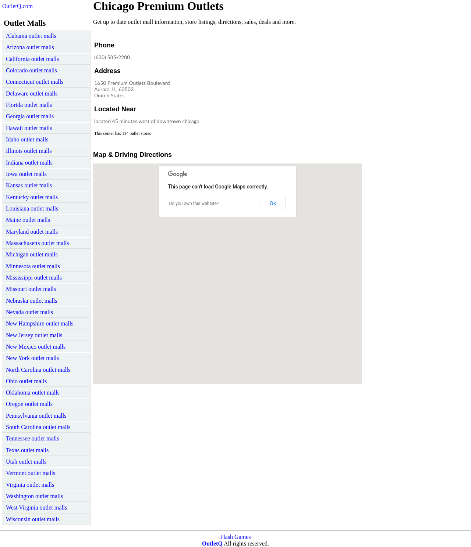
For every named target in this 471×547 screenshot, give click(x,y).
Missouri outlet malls (31, 289)
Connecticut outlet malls (34, 82)
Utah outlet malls (26, 461)
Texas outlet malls (27, 450)
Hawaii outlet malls (29, 128)
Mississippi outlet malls (34, 277)
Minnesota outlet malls (33, 266)
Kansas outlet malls (29, 185)
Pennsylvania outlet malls (36, 416)
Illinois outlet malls (29, 151)
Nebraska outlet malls (31, 301)
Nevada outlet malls (29, 312)
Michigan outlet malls (31, 254)
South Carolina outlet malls (38, 427)
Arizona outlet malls (30, 47)
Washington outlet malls (34, 496)
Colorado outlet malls (31, 70)
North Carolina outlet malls (38, 370)
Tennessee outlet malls (32, 438)
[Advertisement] (300, 86)
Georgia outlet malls (30, 116)
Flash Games (235, 537)
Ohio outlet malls (26, 381)
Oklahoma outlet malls (33, 392)
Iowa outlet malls (26, 174)
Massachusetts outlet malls (37, 243)
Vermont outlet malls (30, 473)
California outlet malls (32, 59)
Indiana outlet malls (29, 162)
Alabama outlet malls (31, 36)
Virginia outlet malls (30, 485)
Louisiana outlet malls (32, 208)
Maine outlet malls (28, 220)
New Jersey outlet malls (34, 335)
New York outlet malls (32, 358)
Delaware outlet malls (31, 93)
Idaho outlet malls (27, 139)
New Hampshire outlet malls (40, 323)
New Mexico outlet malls (35, 346)
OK (273, 203)
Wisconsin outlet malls (33, 519)
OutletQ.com (17, 6)
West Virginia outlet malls (36, 507)
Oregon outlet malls (29, 404)
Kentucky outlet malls (32, 197)
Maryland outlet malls (32, 231)
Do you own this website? (194, 203)
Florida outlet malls (29, 105)
